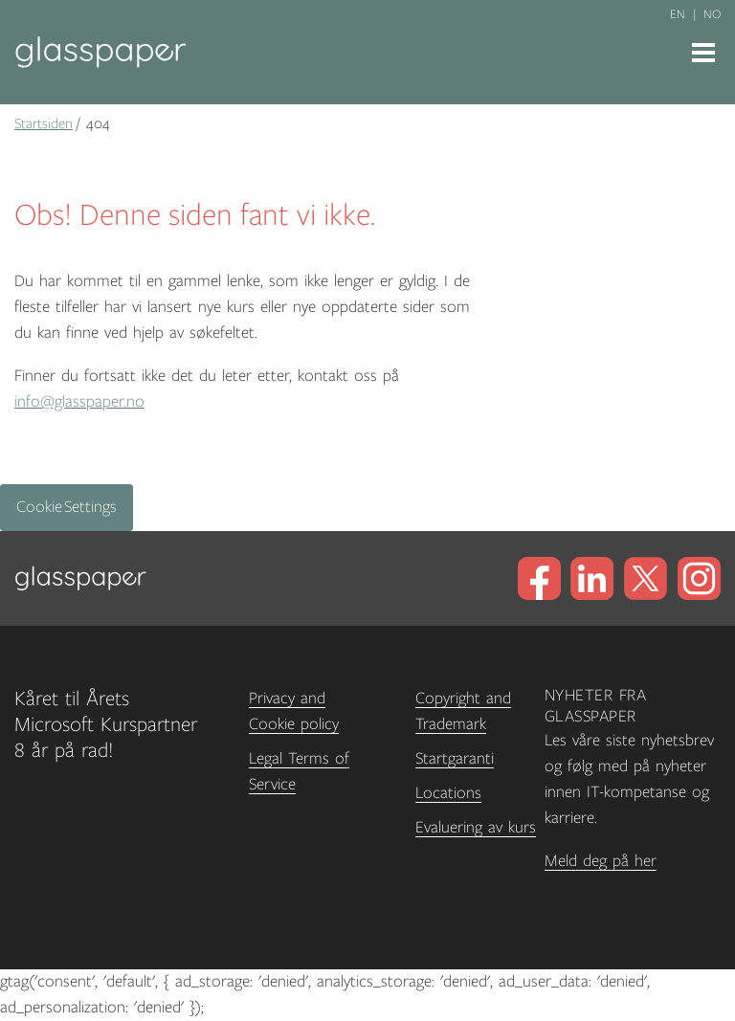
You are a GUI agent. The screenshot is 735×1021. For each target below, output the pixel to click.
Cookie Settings (66, 507)
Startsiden (43, 123)
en (677, 14)
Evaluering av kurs (475, 827)
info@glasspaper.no (79, 402)
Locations (448, 793)
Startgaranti (454, 758)
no (712, 14)
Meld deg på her (601, 861)
